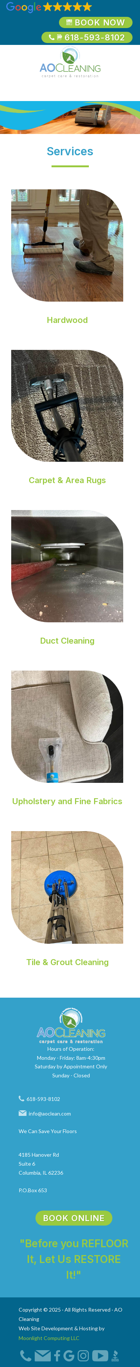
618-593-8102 (87, 37)
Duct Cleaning (67, 641)
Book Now (95, 22)
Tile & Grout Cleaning (67, 962)
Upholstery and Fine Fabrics (67, 801)
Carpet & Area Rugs (67, 480)
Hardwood (67, 320)
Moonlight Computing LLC (49, 1338)
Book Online (74, 1218)
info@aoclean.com (45, 1113)
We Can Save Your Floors (48, 1131)
